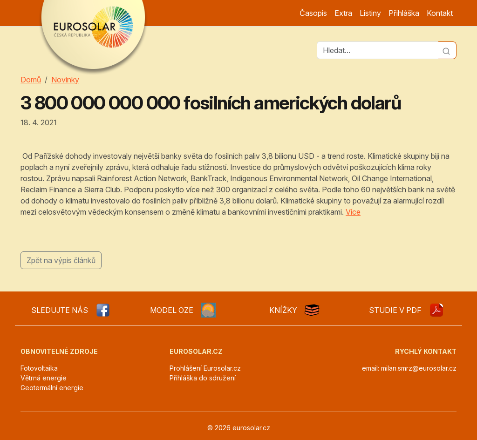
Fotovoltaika (39, 368)
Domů (30, 79)
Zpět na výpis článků (61, 260)
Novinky (65, 79)
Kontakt (440, 13)
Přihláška (403, 13)
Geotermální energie (51, 388)
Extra (343, 13)
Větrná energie (43, 378)
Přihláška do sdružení (203, 378)
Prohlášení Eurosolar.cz (205, 368)
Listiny (370, 13)
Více (353, 212)
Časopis (313, 13)
